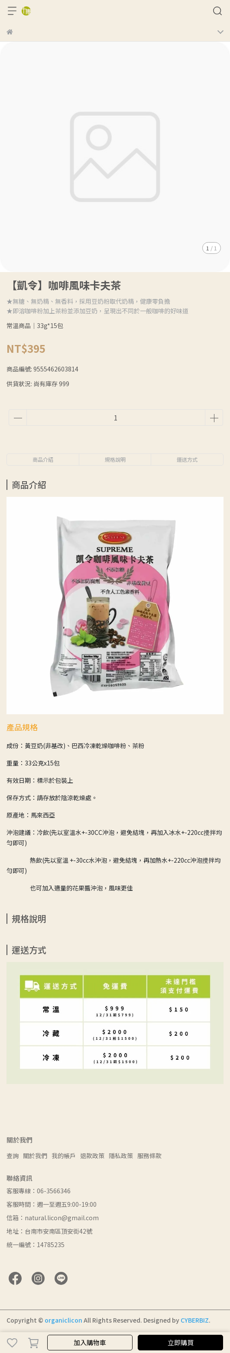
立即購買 (181, 1342)
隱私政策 (121, 1155)
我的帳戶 (64, 1155)
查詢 (12, 1155)
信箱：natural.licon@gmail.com (52, 1217)
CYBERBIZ (195, 1320)
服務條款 (149, 1155)
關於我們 (35, 1155)
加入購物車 (90, 1342)
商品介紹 (42, 459)
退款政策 (92, 1155)
